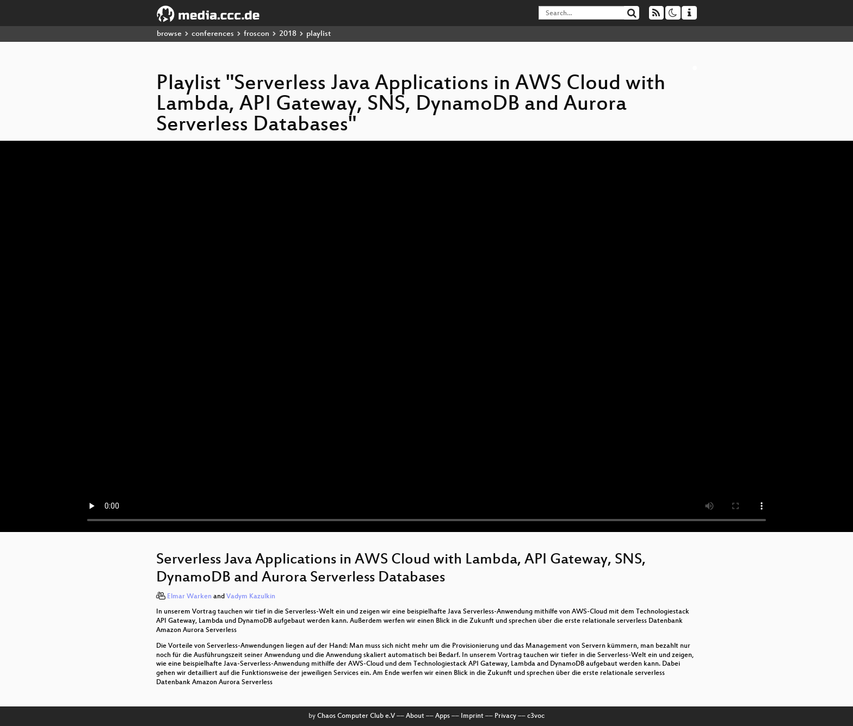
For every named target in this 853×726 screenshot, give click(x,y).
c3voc (536, 716)
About (415, 716)
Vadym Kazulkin (250, 596)
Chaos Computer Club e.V (356, 716)
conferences (212, 34)
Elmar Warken (189, 596)
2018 (287, 34)
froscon (256, 34)
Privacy (505, 716)
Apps (442, 716)
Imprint (472, 716)
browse (169, 34)
